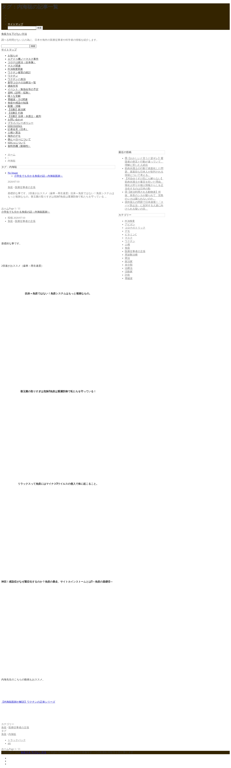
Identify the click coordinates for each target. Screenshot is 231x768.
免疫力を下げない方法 (14, 34)
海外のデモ (14, 136)
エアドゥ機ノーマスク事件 (23, 59)
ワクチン (13, 75)
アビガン (130, 224)
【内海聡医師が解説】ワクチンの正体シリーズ (28, 701)
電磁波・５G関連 (18, 99)
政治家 (129, 261)
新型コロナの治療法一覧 (22, 82)
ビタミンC (131, 234)
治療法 (129, 268)
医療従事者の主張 (25, 187)
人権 (127, 244)
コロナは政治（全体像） (22, 62)
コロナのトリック (135, 227)
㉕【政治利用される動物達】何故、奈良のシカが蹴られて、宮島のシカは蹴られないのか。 (144, 195)
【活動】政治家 (17, 109)
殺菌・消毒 (14, 106)
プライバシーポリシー (20, 123)
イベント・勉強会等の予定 (23, 89)
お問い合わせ (15, 119)
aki (9, 743)
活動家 (129, 271)
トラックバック (17, 740)
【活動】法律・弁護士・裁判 (24, 116)
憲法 (127, 258)
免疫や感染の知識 (18, 102)
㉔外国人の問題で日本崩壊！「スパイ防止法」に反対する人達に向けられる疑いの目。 (144, 205)
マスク (129, 237)
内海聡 (12, 734)
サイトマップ (15, 24)
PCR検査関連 (15, 69)
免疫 (10, 187)
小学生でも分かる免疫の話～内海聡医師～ (38, 176)
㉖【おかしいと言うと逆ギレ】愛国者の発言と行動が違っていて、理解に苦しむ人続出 (144, 161)
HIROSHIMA (15, 126)
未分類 (129, 264)
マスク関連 (14, 65)
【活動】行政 (15, 113)
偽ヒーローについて (19, 139)
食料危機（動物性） (19, 146)
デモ (127, 231)
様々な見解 (14, 96)
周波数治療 (131, 254)
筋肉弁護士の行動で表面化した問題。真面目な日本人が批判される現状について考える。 (144, 171)
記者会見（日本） (18, 129)
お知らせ (13, 55)
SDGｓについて (17, 142)
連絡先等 (13, 86)
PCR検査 (130, 221)
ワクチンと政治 (17, 79)
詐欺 (127, 275)
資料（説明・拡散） (19, 92)
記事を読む (14, 202)
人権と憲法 (14, 132)
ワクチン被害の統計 (19, 72)
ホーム (5, 208)
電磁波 (129, 278)
